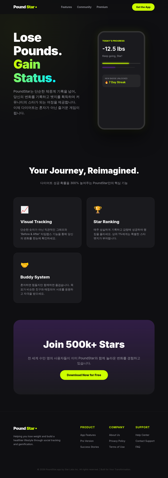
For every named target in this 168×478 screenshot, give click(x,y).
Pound (25, 7)
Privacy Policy (117, 440)
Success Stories (89, 446)
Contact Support (145, 440)
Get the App (143, 7)
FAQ (137, 446)
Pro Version (87, 440)
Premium (102, 7)
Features (66, 7)
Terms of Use (117, 446)
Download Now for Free (84, 375)
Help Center (142, 435)
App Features (88, 435)
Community (84, 7)
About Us (114, 435)
